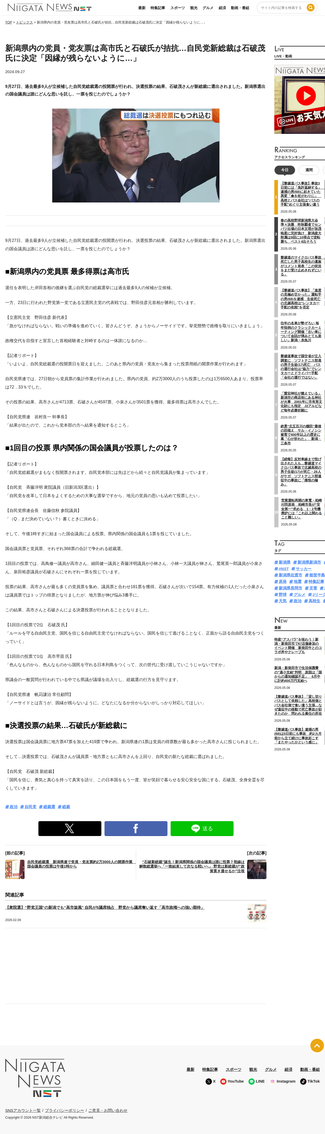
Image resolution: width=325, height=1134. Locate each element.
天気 (283, 601)
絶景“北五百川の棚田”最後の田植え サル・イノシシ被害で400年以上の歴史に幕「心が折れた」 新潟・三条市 (301, 434)
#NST (284, 568)
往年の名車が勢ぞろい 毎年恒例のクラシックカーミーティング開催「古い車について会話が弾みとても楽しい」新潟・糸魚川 (301, 331)
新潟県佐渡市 (290, 575)
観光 (194, 8)
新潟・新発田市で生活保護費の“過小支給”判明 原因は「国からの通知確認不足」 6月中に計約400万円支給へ (298, 674)
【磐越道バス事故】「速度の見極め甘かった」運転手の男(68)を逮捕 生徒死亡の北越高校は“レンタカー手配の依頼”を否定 (301, 298)
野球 (283, 594)
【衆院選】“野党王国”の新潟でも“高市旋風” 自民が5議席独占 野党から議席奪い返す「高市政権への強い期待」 (105, 907)
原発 (283, 581)
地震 (297, 581)
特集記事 (157, 8)
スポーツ (177, 8)
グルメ (207, 8)
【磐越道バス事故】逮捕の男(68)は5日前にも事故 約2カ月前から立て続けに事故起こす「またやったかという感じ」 (298, 735)
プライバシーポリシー (64, 1110)
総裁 (66, 806)
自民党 (30, 806)
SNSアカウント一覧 (23, 1110)
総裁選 (49, 806)
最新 (142, 8)
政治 (14, 806)
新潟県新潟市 (309, 562)
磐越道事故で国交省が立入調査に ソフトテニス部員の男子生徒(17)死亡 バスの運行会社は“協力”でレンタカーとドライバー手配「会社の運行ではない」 (301, 366)
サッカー (303, 568)
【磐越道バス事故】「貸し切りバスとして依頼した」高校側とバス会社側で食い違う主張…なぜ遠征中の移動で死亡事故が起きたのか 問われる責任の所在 (298, 705)
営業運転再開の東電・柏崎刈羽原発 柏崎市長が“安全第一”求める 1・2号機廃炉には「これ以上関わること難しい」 (301, 508)
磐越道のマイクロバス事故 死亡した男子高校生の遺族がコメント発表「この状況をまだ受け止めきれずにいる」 (303, 265)
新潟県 (285, 562)
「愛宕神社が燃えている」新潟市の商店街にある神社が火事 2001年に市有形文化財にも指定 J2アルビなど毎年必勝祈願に (301, 401)
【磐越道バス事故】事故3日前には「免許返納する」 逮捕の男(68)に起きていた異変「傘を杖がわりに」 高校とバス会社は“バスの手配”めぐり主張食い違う (303, 193)
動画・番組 (240, 8)
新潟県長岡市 (290, 588)
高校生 (314, 601)
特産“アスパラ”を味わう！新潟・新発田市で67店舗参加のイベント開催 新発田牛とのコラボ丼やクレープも (298, 645)
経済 (222, 8)
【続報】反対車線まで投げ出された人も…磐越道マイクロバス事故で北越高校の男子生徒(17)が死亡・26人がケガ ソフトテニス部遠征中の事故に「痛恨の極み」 (301, 472)
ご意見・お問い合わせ (107, 1110)
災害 (313, 588)
